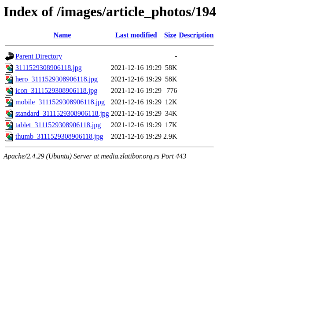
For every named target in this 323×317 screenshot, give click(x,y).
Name (62, 35)
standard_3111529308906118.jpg (62, 113)
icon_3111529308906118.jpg (56, 90)
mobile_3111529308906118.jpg (60, 102)
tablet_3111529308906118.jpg (58, 125)
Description (196, 35)
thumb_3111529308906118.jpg (59, 136)
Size (170, 35)
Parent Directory (38, 56)
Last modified (136, 35)
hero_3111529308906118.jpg (56, 79)
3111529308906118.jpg (48, 67)
